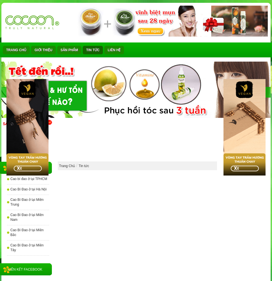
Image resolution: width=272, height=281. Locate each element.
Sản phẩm (69, 50)
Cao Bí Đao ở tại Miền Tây (26, 247)
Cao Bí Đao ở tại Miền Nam (26, 217)
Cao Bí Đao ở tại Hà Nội (28, 189)
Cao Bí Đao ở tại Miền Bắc (26, 232)
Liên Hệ (114, 50)
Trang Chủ (16, 50)
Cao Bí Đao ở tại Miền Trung (26, 202)
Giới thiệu (43, 50)
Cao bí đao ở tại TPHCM (28, 179)
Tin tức (93, 50)
